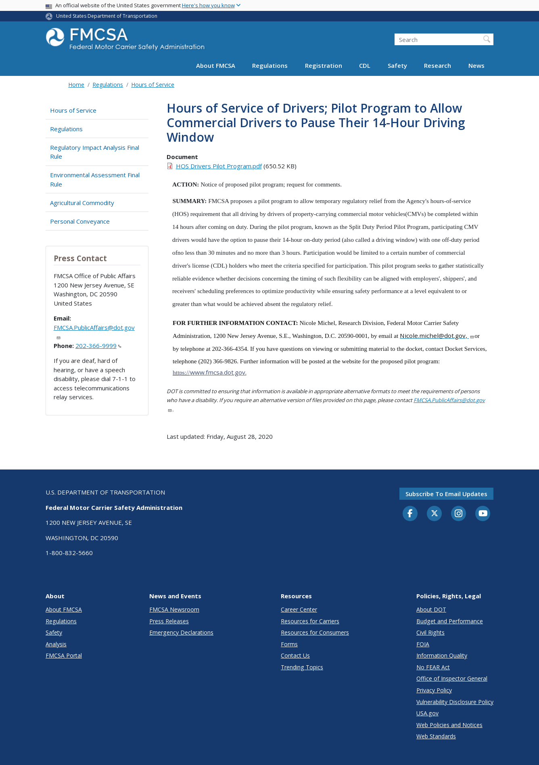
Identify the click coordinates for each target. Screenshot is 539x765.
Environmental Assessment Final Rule (95, 179)
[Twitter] (434, 513)
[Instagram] (458, 514)
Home (76, 84)
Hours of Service (152, 84)
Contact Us (295, 655)
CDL (364, 65)
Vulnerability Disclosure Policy (454, 702)
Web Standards (436, 736)
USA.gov (427, 713)
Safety (397, 65)
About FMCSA (215, 65)
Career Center (299, 609)
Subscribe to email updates (446, 494)
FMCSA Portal (64, 655)
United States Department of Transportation (106, 16)
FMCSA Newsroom (174, 609)
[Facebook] (410, 514)
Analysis (56, 644)
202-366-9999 (98, 346)
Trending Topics (302, 667)
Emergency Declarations (181, 632)
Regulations (270, 65)
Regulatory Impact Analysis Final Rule (94, 152)
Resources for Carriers (310, 621)
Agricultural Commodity (82, 203)
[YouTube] (483, 514)
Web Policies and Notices (449, 725)
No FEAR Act (433, 667)
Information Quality (441, 655)
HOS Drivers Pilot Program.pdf (219, 166)
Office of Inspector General (451, 678)
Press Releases (169, 621)
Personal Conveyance (80, 221)
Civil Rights (430, 632)
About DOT (431, 609)
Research (437, 65)
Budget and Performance (449, 621)
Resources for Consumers (315, 632)
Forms (289, 644)
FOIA (422, 644)
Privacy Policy (434, 690)
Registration (323, 65)
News (476, 65)
